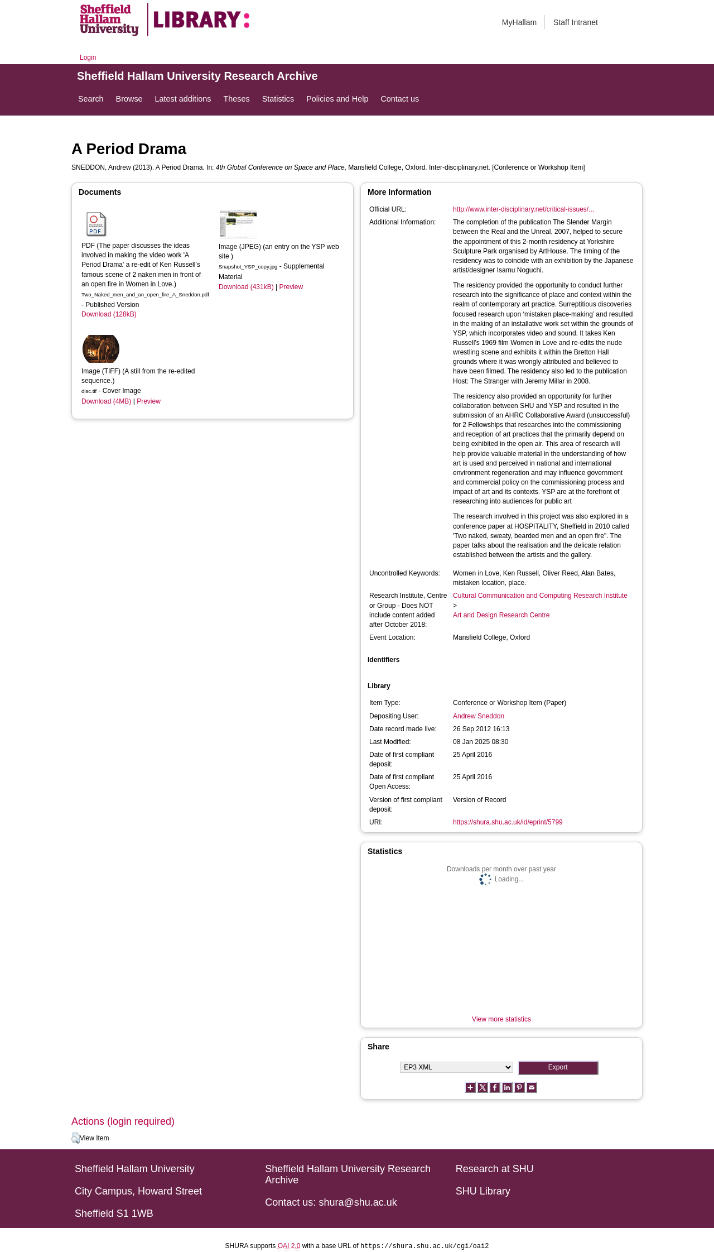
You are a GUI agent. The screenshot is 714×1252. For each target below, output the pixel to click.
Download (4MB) (106, 401)
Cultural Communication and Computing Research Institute (540, 595)
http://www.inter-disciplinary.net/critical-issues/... (523, 209)
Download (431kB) (246, 287)
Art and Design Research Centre (501, 615)
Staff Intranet (575, 22)
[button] (75, 1138)
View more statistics (501, 1019)
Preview (149, 401)
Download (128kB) (109, 314)
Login (88, 57)
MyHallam (519, 22)
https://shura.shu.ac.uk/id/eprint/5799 (508, 822)
